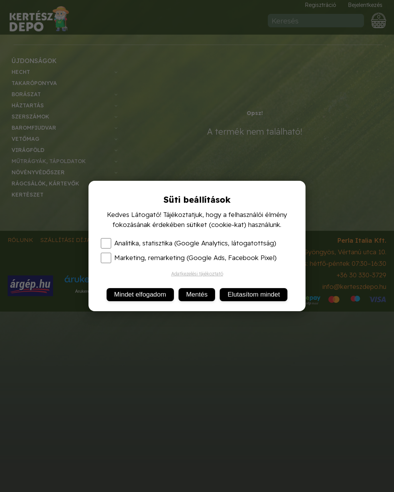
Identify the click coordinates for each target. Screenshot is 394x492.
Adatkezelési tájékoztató (197, 274)
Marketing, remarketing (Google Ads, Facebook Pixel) (189, 257)
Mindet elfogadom (140, 294)
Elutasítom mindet (253, 294)
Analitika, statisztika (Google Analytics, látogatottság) (188, 243)
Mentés (197, 294)
